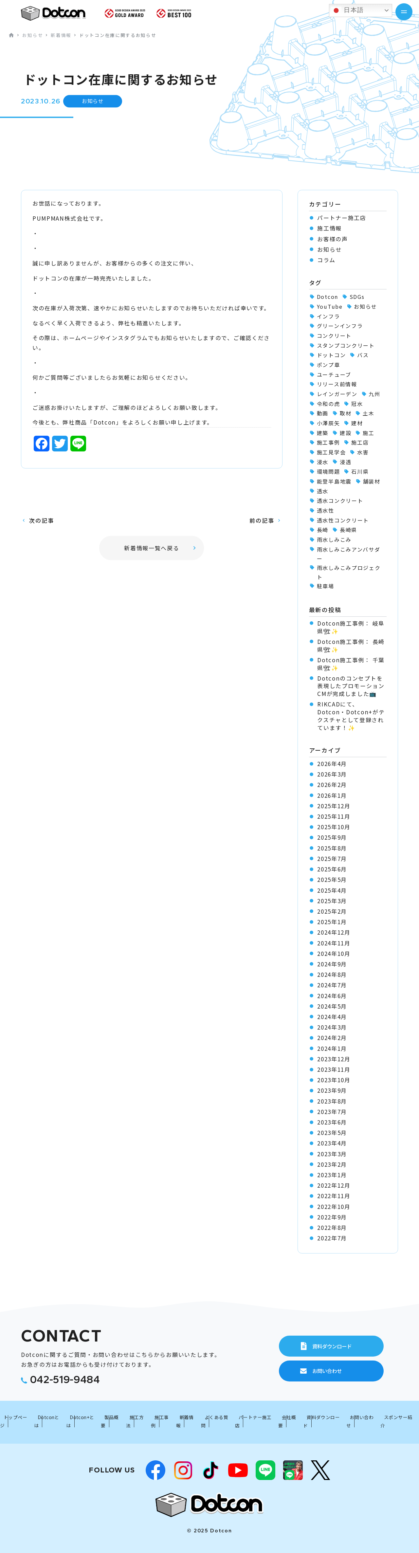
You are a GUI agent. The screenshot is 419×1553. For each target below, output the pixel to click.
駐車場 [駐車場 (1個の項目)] (325, 586)
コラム (326, 260)
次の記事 (41, 520)
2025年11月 (334, 816)
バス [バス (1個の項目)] (363, 355)
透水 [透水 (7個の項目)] (322, 491)
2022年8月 (332, 1228)
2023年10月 (334, 1080)
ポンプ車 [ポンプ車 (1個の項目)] (328, 365)
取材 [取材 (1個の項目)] (345, 413)
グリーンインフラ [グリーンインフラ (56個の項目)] (340, 326)
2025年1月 (332, 922)
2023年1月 (332, 1175)
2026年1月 (332, 795)
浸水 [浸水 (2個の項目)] (322, 462)
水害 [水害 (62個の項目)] (363, 452)
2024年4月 (332, 1017)
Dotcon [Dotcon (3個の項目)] (327, 297)
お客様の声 (332, 239)
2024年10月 (334, 954)
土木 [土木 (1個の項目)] (368, 413)
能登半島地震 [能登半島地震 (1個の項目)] (334, 481)
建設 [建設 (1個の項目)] (345, 433)
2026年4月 (332, 764)
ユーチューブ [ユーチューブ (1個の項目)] (334, 374)
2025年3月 (332, 901)
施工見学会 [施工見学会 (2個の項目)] (331, 452)
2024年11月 (334, 943)
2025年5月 (332, 880)
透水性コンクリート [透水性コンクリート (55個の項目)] (343, 520)
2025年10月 (334, 827)
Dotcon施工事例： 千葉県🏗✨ (351, 663)
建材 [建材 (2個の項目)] (357, 423)
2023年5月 (332, 1133)
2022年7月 (332, 1238)
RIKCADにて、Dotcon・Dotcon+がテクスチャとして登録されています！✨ (351, 715)
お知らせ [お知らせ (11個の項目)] (365, 306)
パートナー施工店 (341, 218)
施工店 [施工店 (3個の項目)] (360, 442)
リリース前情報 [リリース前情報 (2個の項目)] (337, 384)
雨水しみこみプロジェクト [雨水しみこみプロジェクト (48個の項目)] (349, 572)
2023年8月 (332, 1101)
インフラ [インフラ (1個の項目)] (328, 316)
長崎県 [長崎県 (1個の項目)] (348, 530)
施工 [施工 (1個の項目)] (368, 433)
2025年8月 (332, 848)
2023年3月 (332, 1154)
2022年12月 (334, 1185)
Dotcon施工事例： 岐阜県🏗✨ (351, 627)
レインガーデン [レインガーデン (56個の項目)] (337, 394)
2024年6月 (332, 996)
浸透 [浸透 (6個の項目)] (345, 462)
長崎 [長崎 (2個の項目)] (322, 530)
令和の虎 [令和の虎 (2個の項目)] (328, 404)
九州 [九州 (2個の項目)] (374, 394)
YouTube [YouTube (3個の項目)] (330, 306)
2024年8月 (332, 974)
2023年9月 (332, 1090)
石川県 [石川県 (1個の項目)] (360, 471)
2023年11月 (334, 1069)
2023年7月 (332, 1112)
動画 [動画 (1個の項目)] (322, 413)
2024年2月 (332, 1038)
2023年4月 (332, 1143)
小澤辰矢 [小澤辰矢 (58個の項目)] (328, 423)
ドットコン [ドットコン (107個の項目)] (331, 355)
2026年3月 (332, 774)
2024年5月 (332, 1006)
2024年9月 (332, 964)
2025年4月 (332, 890)
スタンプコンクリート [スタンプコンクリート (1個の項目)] (346, 345)
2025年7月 (332, 859)
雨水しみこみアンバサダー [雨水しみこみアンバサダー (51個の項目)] (348, 553)
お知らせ (329, 249)
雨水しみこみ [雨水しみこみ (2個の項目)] (334, 539)
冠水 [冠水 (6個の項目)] (357, 404)
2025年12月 (334, 806)
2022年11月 (334, 1196)
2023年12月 (334, 1059)
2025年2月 (332, 911)
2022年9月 (332, 1217)
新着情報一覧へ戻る (151, 548)
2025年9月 (332, 837)
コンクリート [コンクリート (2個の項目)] (334, 335)
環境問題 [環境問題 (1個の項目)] (328, 471)
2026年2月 (332, 785)
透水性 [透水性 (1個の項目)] (325, 510)
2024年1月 (332, 1048)
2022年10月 (334, 1207)
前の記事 (261, 520)
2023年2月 (332, 1164)
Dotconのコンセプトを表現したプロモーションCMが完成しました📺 (351, 686)
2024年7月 (332, 985)
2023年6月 (332, 1122)
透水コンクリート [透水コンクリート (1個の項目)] (340, 500)
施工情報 (329, 228)
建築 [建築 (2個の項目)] (322, 433)
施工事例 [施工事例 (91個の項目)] (328, 442)
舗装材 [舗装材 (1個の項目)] (371, 481)
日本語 (347, 10)
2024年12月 (334, 932)
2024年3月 (332, 1027)
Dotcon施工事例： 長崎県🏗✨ (351, 645)
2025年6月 (332, 869)
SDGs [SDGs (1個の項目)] (357, 297)
